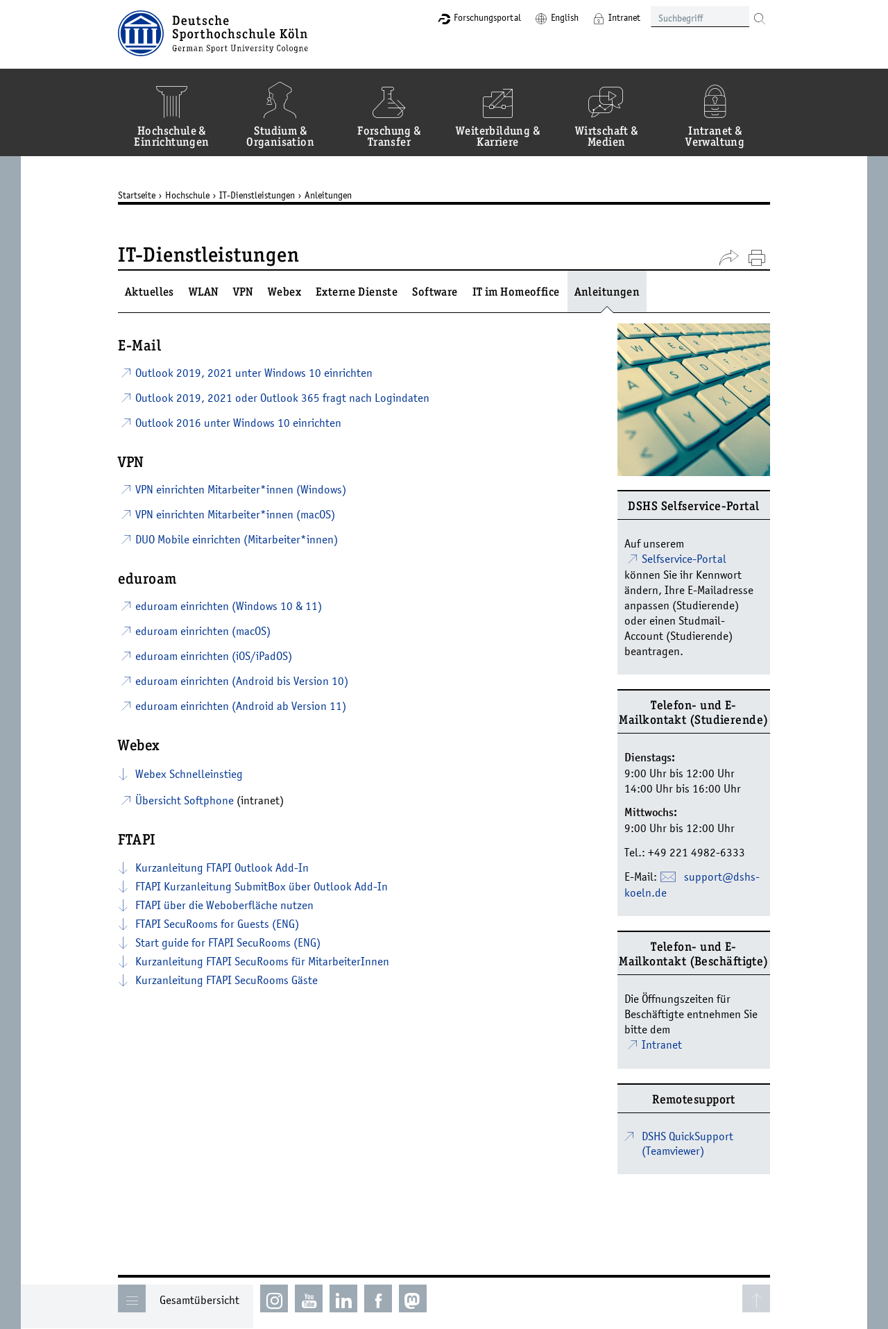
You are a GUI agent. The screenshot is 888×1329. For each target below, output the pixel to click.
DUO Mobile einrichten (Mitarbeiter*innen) (236, 539)
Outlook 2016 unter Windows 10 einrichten (238, 423)
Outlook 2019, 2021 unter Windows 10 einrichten (254, 373)
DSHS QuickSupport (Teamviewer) (687, 1143)
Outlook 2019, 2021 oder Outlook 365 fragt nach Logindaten (282, 398)
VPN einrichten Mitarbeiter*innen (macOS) (235, 514)
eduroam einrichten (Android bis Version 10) (241, 681)
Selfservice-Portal (684, 559)
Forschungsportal (487, 17)
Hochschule (187, 195)
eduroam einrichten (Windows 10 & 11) (228, 606)
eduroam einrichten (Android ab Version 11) (240, 706)
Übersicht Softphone (184, 800)
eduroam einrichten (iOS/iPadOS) (213, 656)
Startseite (136, 195)
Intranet (624, 17)
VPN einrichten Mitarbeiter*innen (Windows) (240, 489)
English (565, 17)
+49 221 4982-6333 (696, 852)
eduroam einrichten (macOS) (203, 631)
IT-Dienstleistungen (257, 195)
